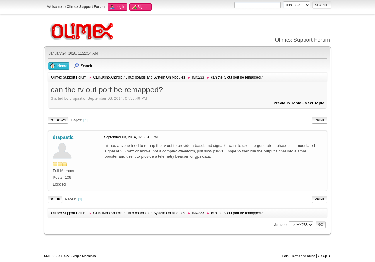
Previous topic (287, 103)
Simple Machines (83, 256)
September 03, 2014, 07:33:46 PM (131, 137)
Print (320, 120)
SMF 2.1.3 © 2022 (57, 256)
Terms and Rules (303, 256)
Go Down (58, 120)
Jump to (280, 224)
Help (285, 256)
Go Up (55, 199)
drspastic (63, 137)
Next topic (314, 103)
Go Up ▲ (324, 256)
